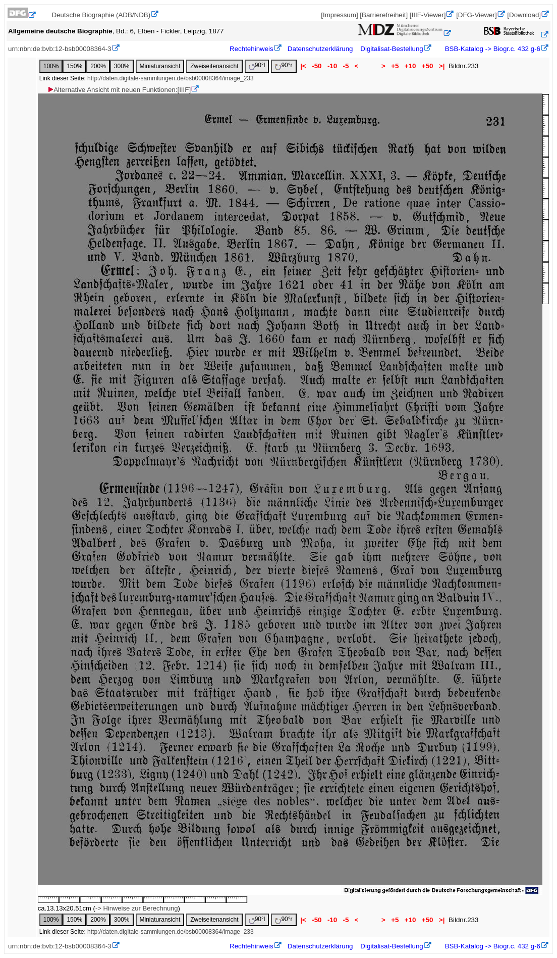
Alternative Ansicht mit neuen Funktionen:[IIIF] (119, 89)
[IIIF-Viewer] (428, 15)
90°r (283, 66)
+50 (427, 66)
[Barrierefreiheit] (384, 15)
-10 (332, 66)
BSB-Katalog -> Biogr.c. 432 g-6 (491, 49)
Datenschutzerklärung (320, 49)
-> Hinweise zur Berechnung (136, 908)
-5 (346, 66)
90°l (257, 66)
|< (303, 66)
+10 (410, 66)
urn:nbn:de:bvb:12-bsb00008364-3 (60, 49)
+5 (395, 66)
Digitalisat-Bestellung (391, 49)
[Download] (524, 15)
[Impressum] (339, 15)
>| (442, 66)
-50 (317, 66)
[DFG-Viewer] (476, 15)
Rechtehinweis (251, 49)
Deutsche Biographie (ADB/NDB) (101, 15)
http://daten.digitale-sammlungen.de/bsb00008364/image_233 (170, 78)
